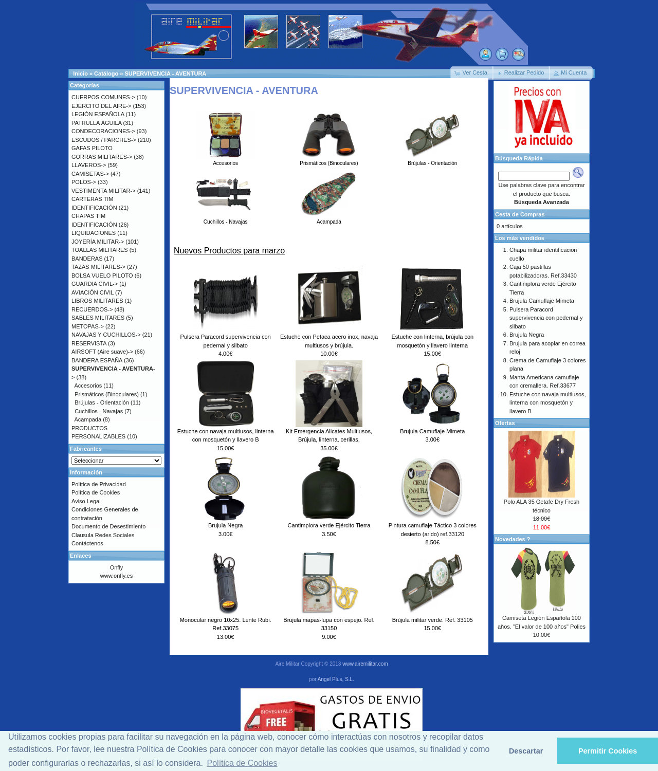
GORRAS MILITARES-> (101, 157)
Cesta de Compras (520, 214)
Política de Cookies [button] (242, 763)
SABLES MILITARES (97, 318)
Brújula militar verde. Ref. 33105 (432, 620)
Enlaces (81, 556)
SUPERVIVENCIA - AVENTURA (165, 73)
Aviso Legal (86, 501)
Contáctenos (87, 543)
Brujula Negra (225, 525)
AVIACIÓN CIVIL (92, 292)
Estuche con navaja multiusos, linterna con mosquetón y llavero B (547, 402)
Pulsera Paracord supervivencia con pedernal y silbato (545, 317)
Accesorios (225, 160)
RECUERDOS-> (92, 309)
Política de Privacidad (98, 484)
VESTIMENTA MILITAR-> (103, 191)
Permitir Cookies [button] (607, 751)
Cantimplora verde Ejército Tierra (329, 525)
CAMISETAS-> (90, 174)
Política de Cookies (95, 492)
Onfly (116, 567)
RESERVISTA (88, 343)
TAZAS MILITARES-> (98, 267)
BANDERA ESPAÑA (96, 360)
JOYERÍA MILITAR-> (97, 241)
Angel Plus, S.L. (336, 679)
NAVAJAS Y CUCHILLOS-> (106, 335)
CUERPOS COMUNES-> (103, 97)
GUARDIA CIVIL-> (94, 284)
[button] (472, 73)
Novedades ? (512, 539)
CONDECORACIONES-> (103, 131)
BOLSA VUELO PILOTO (102, 275)
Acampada (328, 219)
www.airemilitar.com (365, 664)
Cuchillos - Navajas (225, 219)
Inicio (80, 73)
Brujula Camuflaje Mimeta (432, 431)
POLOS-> (83, 182)
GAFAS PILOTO (92, 148)
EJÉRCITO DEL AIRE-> (101, 106)
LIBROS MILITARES (97, 301)
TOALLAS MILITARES (99, 250)
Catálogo (106, 73)
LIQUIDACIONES (93, 233)
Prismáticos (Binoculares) (328, 160)
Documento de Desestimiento (108, 526)
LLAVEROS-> (88, 165)
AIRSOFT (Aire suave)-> (102, 351)
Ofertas (505, 423)
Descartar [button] (526, 751)
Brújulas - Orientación (432, 160)
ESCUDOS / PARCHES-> (103, 140)
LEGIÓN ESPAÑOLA (97, 114)
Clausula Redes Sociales (102, 535)
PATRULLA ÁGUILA (96, 123)
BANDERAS (87, 258)
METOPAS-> (87, 326)
